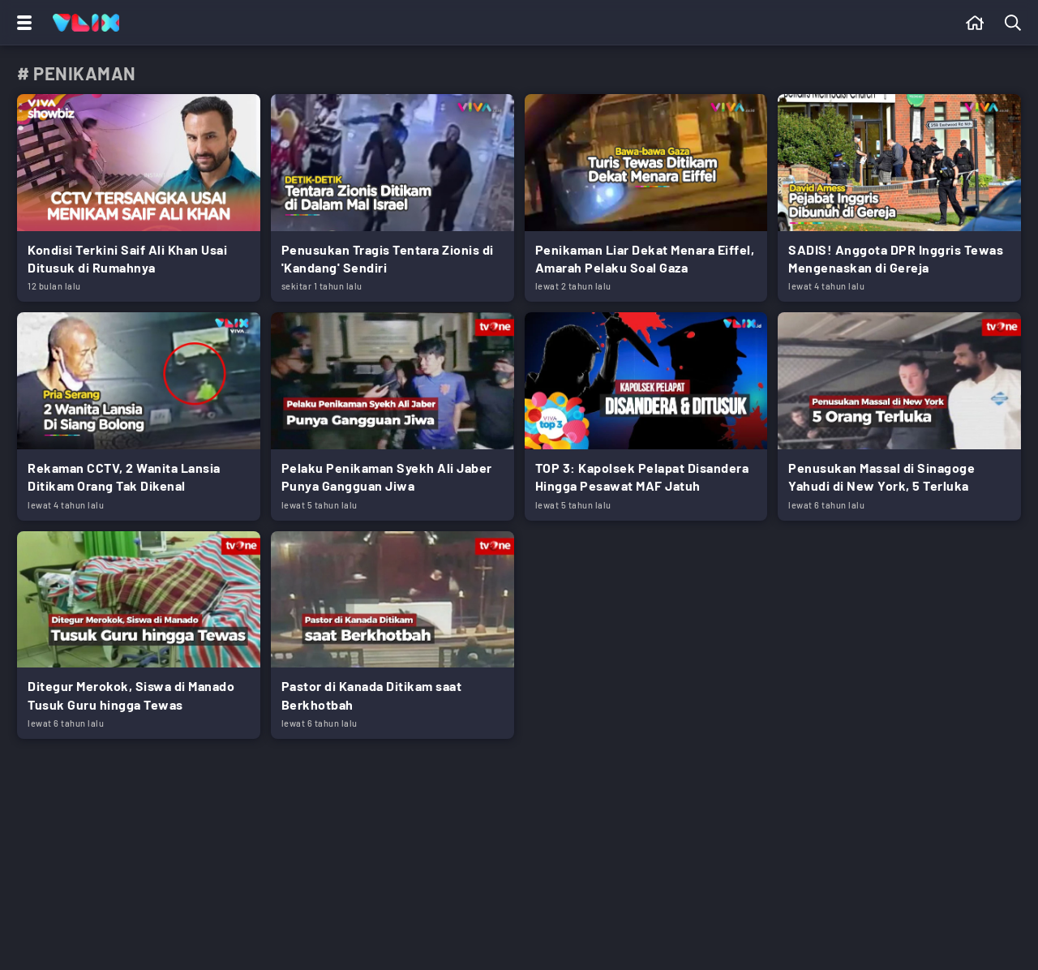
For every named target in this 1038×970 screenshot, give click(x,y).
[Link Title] (138, 198)
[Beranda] (975, 22)
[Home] (86, 22)
